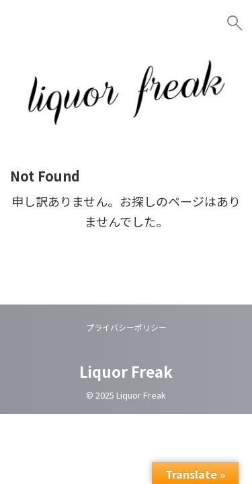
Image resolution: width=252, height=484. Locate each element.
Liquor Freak (126, 371)
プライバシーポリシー (126, 327)
